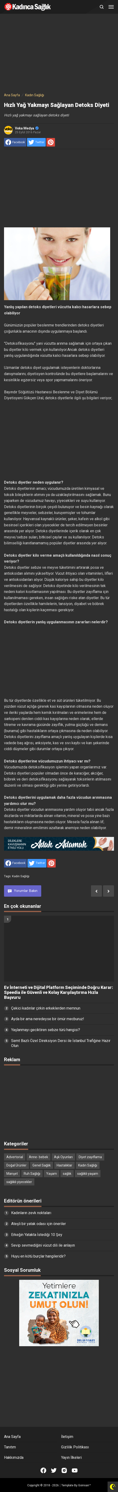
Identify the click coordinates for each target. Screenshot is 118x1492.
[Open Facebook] (43, 1470)
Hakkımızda (13, 1457)
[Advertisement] (59, 54)
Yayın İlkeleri (71, 1457)
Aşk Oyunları (63, 1157)
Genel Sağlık (41, 1165)
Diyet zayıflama (90, 1157)
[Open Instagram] (64, 1470)
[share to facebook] (15, 142)
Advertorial (14, 1157)
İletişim (67, 1436)
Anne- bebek (38, 1157)
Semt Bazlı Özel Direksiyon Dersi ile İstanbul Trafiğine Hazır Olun (60, 1043)
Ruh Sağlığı (32, 1173)
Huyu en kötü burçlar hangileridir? (38, 1256)
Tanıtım (10, 1447)
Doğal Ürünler (16, 1165)
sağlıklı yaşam (87, 1173)
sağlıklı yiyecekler (19, 1182)
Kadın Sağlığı (20, 876)
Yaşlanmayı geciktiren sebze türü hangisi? (45, 1030)
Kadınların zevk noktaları (31, 1213)
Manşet (12, 1173)
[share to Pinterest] (50, 142)
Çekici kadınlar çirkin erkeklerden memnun (45, 1008)
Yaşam (51, 1173)
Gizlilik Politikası (75, 1447)
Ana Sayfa (12, 1436)
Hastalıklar (64, 1165)
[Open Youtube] (74, 1470)
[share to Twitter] (36, 142)
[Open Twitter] (54, 1470)
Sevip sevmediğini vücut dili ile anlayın (43, 1245)
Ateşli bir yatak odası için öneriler (38, 1223)
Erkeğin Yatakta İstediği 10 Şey (36, 1234)
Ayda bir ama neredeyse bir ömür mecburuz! (47, 1019)
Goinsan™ (84, 1485)
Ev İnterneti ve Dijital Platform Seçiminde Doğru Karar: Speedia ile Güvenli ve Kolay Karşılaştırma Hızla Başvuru (58, 992)
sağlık (67, 1173)
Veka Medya (27, 128)
